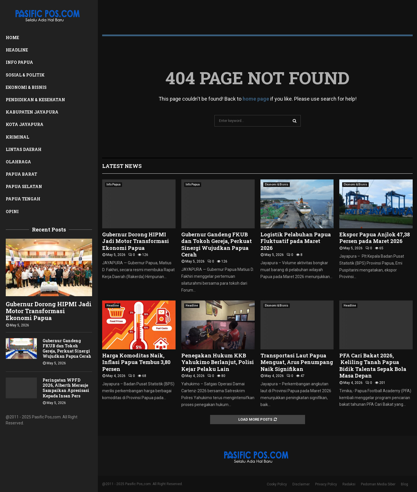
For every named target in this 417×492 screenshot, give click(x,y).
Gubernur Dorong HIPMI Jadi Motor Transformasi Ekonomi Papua (49, 310)
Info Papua (19, 62)
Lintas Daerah (23, 149)
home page (256, 99)
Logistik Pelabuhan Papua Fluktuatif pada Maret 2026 (295, 241)
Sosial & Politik (25, 75)
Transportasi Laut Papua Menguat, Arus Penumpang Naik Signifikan (296, 362)
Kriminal (17, 137)
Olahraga (18, 161)
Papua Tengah (23, 199)
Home (12, 37)
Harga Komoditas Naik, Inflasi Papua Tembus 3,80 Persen (136, 362)
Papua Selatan (24, 186)
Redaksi (348, 484)
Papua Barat (21, 174)
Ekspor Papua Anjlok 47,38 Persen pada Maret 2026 (374, 237)
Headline (17, 50)
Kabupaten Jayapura (32, 112)
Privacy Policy (326, 484)
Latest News (122, 165)
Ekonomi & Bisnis (26, 87)
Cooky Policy (277, 484)
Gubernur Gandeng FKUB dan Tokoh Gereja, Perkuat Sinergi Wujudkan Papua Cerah (67, 348)
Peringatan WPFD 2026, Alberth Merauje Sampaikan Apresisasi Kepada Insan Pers (66, 387)
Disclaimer (301, 484)
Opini (12, 211)
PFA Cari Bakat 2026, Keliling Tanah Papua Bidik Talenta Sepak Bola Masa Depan (372, 365)
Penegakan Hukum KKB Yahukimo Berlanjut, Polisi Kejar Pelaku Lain (217, 362)
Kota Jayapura (24, 124)
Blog (404, 484)
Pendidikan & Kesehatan (35, 99)
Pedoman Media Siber (378, 484)
